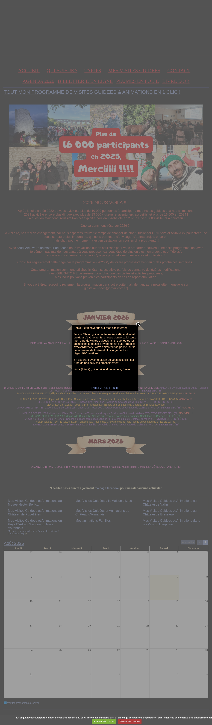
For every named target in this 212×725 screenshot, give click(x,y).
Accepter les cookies (103, 721)
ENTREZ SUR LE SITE (106, 392)
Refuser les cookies (130, 721)
